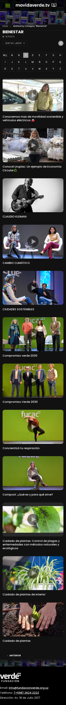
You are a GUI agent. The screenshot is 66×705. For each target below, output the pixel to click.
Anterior (14, 655)
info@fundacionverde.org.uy (28, 688)
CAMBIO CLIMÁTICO (16, 263)
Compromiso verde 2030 (20, 356)
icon (33, 95)
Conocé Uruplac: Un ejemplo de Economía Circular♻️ (32, 168)
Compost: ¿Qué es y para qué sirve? (28, 495)
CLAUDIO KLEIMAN (14, 217)
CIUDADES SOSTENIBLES (18, 309)
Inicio (5, 26)
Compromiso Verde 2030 (20, 402)
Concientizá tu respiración (21, 448)
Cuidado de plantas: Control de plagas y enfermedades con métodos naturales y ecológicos (31, 544)
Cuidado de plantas (17, 641)
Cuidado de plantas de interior (24, 594)
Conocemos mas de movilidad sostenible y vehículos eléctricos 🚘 (33, 118)
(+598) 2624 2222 (26, 693)
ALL (5, 55)
